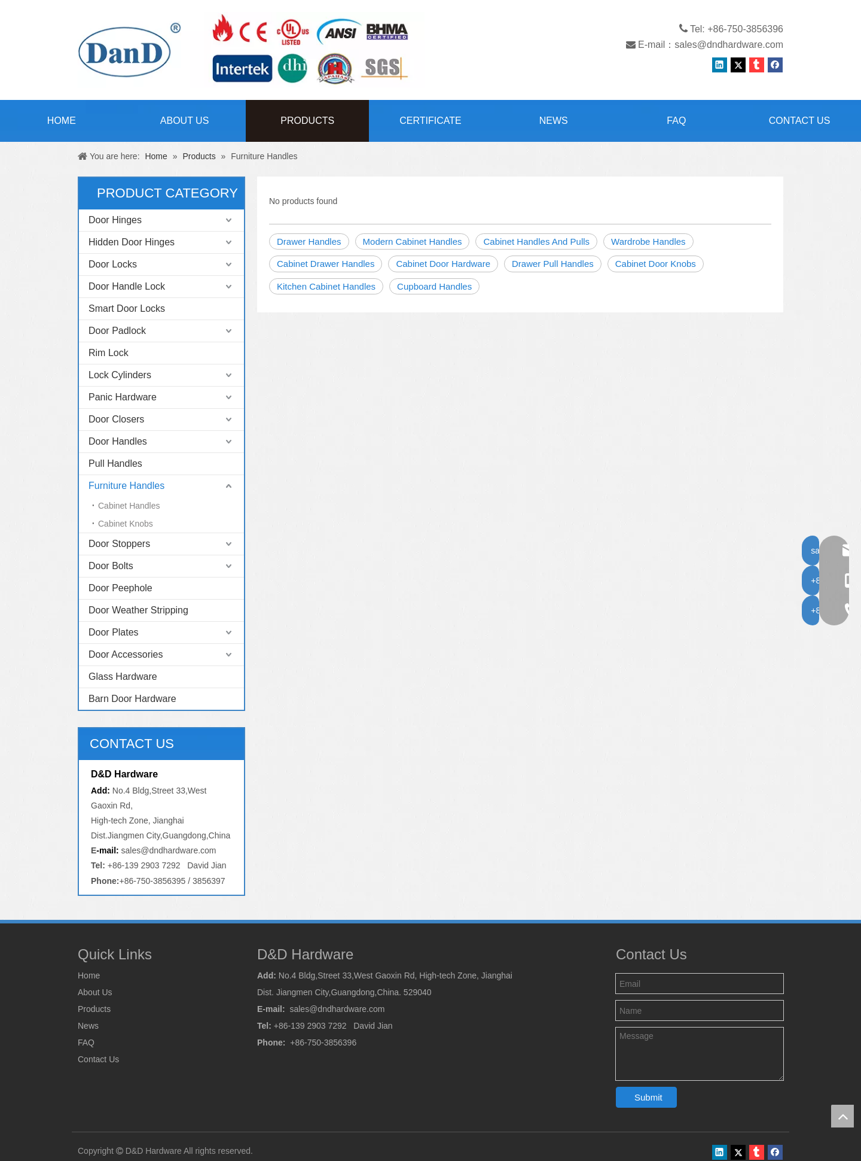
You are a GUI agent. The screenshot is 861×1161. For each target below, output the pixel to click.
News (88, 1026)
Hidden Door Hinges (131, 242)
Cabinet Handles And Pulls (536, 241)
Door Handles (117, 441)
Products (94, 1009)
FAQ (86, 1042)
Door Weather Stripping (138, 610)
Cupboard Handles (434, 286)
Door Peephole (120, 588)
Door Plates (113, 632)
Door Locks (112, 264)
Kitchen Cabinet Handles (326, 286)
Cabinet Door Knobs (655, 264)
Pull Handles (115, 463)
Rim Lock (108, 353)
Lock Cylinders (119, 375)
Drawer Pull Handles (553, 264)
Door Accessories (125, 654)
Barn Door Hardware (132, 699)
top (842, 1116)
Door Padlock (117, 331)
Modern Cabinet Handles (412, 241)
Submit (648, 1097)
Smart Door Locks (126, 308)
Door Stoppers (119, 544)
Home (89, 975)
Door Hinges (115, 220)
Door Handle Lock (126, 286)
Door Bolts (110, 566)
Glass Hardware (122, 676)
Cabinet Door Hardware (443, 264)
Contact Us (98, 1059)
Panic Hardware (122, 397)
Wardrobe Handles (648, 241)
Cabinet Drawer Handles (325, 264)
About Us (95, 992)
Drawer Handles (309, 241)
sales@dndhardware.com (728, 44)
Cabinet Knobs (125, 523)
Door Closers (116, 419)
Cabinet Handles (129, 505)
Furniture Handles (126, 486)
